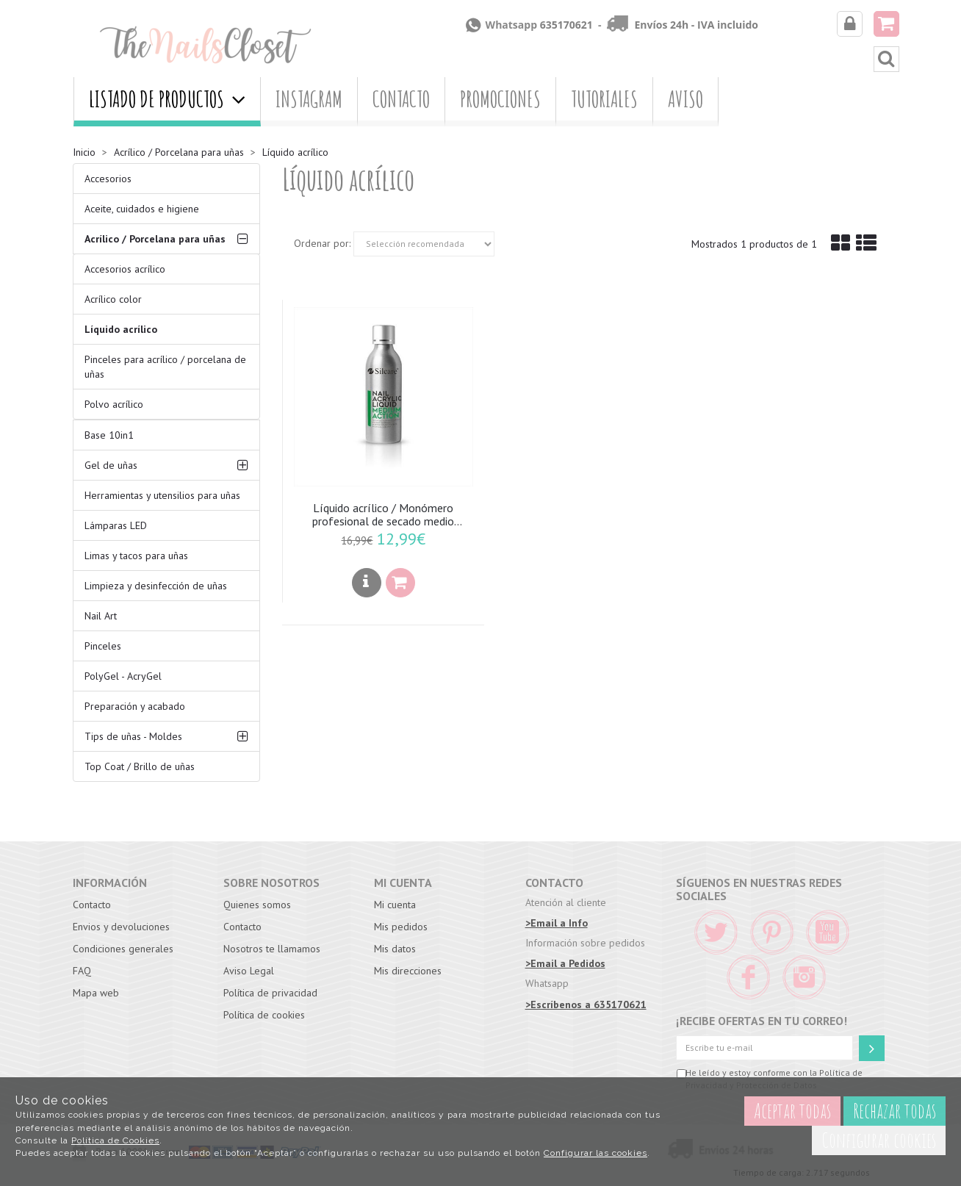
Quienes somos (257, 904)
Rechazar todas (894, 1111)
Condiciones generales (123, 948)
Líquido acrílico (120, 329)
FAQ (82, 970)
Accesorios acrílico (124, 269)
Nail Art (100, 615)
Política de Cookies (115, 1140)
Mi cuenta (395, 904)
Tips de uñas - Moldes (133, 736)
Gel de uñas (110, 465)
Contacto (401, 98)
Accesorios (108, 178)
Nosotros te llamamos (271, 948)
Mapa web (96, 992)
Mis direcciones (408, 970)
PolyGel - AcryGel (123, 676)
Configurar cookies (878, 1140)
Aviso (685, 98)
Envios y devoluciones (121, 926)
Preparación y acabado (134, 706)
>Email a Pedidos (565, 963)
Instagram (309, 98)
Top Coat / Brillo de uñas (139, 766)
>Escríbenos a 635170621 (586, 1004)
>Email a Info (556, 923)
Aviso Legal (248, 970)
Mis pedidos (401, 926)
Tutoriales (604, 98)
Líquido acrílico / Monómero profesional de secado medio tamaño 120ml (383, 515)
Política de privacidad (270, 992)
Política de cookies (264, 1014)
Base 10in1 (109, 435)
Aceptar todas (792, 1111)
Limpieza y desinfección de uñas (155, 585)
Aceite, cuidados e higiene (141, 208)
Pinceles (102, 646)
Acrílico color (113, 299)
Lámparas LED (115, 525)
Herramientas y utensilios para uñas (162, 495)
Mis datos (395, 948)
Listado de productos (167, 98)
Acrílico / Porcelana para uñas (155, 238)
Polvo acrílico (113, 404)
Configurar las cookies (595, 1153)
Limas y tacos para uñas (136, 555)
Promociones (500, 98)
